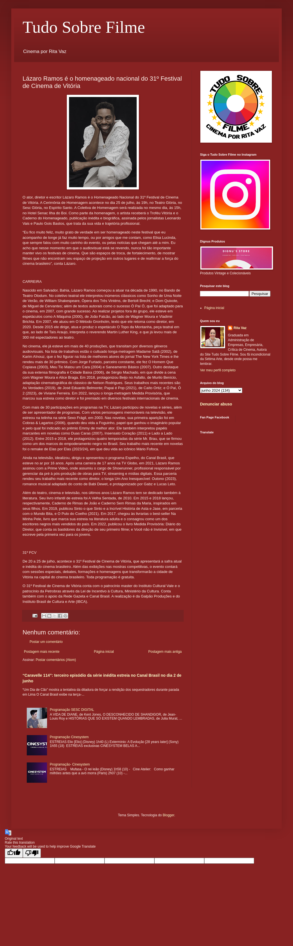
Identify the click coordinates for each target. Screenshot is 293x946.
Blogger (168, 815)
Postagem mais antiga (165, 652)
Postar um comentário (46, 642)
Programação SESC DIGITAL (72, 710)
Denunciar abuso (216, 404)
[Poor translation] (32, 853)
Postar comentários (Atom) (56, 660)
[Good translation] (14, 853)
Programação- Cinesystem (70, 764)
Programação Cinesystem (69, 737)
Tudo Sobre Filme (84, 27)
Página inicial (104, 652)
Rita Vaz (240, 328)
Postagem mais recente (41, 652)
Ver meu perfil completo (218, 370)
